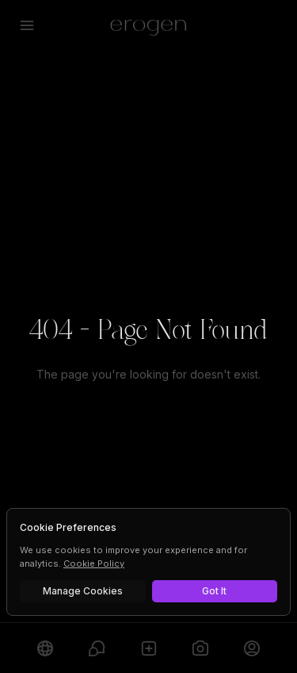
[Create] (148, 648)
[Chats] (96, 648)
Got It (214, 591)
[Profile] (252, 648)
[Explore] (44, 648)
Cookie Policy (93, 563)
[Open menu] (27, 25)
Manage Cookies (83, 591)
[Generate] (200, 648)
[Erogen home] (148, 25)
